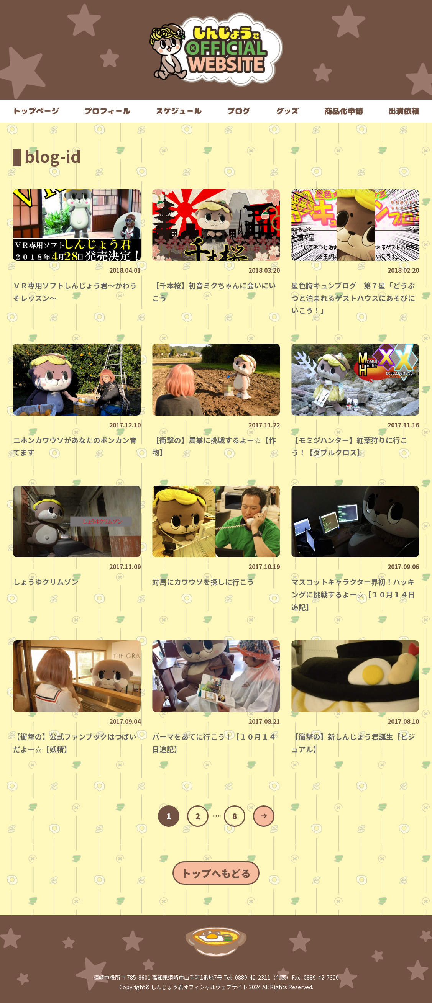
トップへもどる (216, 873)
